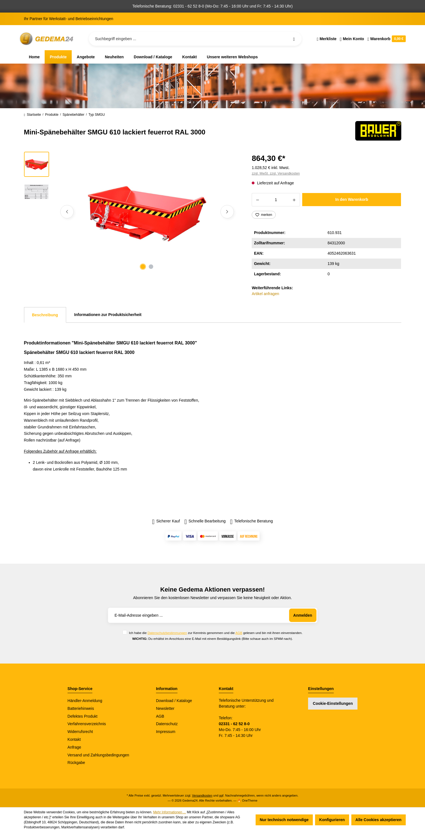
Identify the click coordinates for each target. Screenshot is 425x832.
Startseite (32, 115)
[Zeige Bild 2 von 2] (151, 266)
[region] (131, 212)
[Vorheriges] (67, 211)
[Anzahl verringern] (257, 199)
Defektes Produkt (82, 716)
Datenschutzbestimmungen (167, 633)
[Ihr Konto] (352, 38)
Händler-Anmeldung (85, 700)
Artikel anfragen (265, 293)
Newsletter (165, 708)
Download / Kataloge (174, 700)
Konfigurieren (332, 819)
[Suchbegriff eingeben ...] (195, 39)
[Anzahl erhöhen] (294, 199)
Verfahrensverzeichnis (87, 724)
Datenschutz (167, 724)
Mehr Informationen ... (169, 812)
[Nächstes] (227, 211)
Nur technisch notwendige (284, 819)
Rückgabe (76, 762)
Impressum (165, 731)
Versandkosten (202, 795)
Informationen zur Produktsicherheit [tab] (107, 314)
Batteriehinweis (81, 708)
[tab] (45, 315)
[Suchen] (294, 39)
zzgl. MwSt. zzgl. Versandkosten (276, 173)
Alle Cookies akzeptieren (379, 819)
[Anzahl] (276, 199)
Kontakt (74, 739)
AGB (239, 633)
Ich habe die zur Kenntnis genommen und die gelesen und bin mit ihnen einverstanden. (215, 633)
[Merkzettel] (326, 38)
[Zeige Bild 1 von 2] (143, 266)
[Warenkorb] (386, 38)
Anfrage (74, 747)
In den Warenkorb (351, 199)
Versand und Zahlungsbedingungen (98, 755)
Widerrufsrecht (80, 731)
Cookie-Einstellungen (333, 703)
